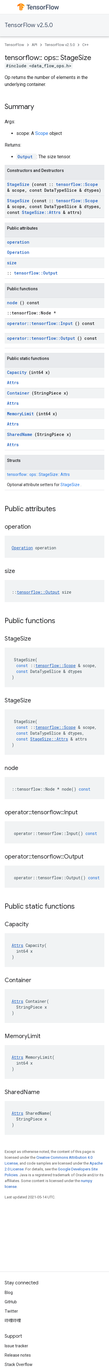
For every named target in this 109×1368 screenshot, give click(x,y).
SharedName (21, 434)
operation (18, 242)
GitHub (11, 1302)
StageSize (19, 184)
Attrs (13, 382)
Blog (9, 1292)
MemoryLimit (21, 413)
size (12, 262)
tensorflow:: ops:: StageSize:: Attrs (38, 474)
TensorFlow (14, 45)
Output (26, 156)
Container (19, 393)
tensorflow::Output (36, 273)
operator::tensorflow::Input (41, 323)
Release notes (18, 1355)
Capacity (18, 372)
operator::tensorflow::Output (42, 338)
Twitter (11, 1311)
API (34, 45)
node (13, 302)
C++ (85, 45)
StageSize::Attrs (42, 212)
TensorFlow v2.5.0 (29, 25)
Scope (42, 133)
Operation (18, 252)
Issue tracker (16, 1346)
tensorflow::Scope (77, 184)
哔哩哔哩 (13, 1320)
